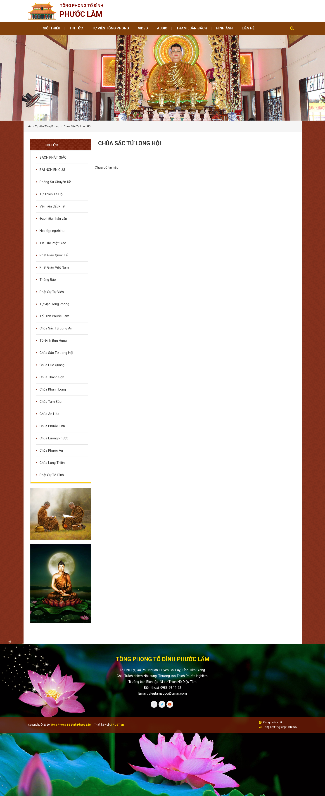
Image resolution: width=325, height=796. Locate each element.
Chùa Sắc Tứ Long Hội (56, 353)
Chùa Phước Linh (52, 426)
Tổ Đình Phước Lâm (54, 316)
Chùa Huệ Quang (52, 365)
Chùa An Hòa (49, 414)
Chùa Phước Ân (51, 450)
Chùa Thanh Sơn (52, 377)
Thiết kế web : (102, 724)
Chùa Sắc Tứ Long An (56, 328)
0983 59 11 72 (170, 688)
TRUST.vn (117, 724)
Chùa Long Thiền (52, 463)
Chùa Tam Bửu (51, 402)
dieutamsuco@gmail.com (168, 693)
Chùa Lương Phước (54, 438)
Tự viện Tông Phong (47, 126)
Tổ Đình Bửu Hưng (53, 340)
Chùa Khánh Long (53, 389)
